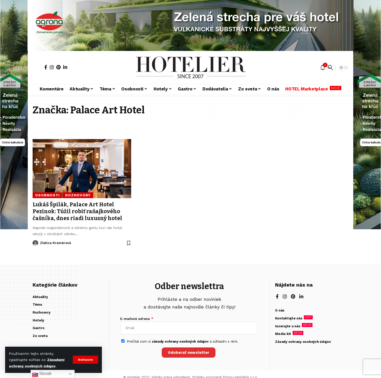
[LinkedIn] (65, 67)
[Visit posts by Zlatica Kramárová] (35, 243)
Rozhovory (78, 195)
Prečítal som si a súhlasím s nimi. (182, 341)
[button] (85, 360)
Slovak (41, 374)
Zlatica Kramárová (55, 243)
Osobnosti (47, 195)
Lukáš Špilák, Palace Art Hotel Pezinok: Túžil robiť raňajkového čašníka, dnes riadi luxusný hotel (77, 211)
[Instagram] (51, 67)
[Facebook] (45, 67)
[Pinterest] (58, 67)
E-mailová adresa (135, 319)
